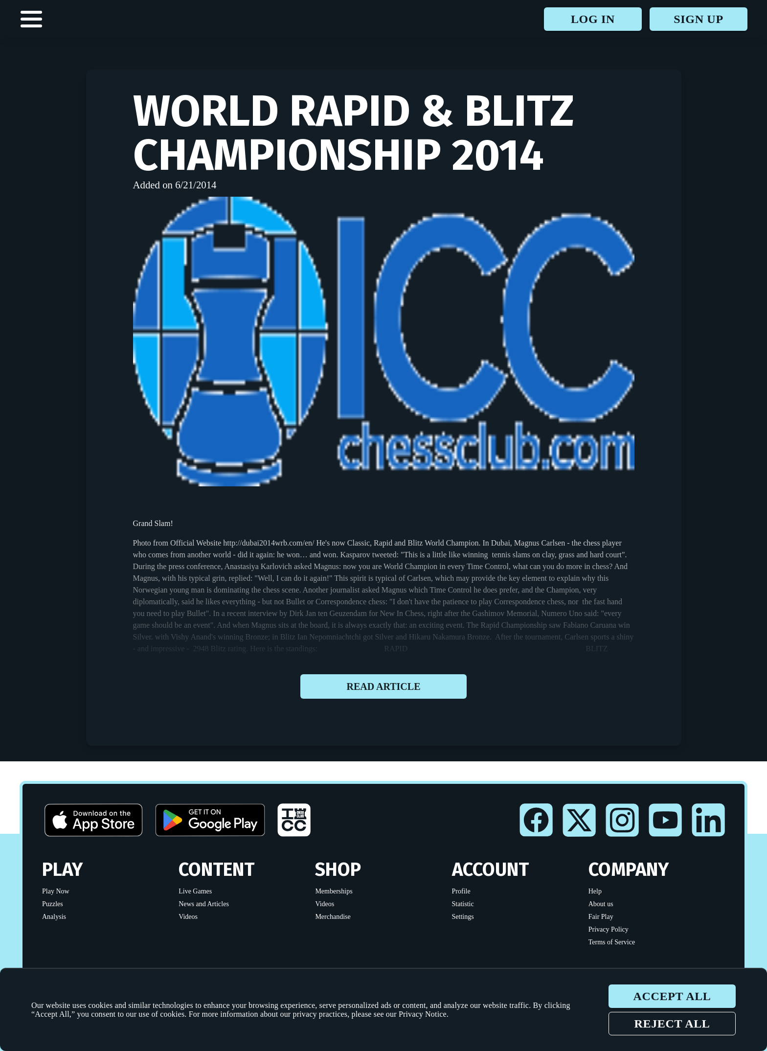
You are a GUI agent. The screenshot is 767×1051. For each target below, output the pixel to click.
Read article (383, 686)
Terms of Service (611, 942)
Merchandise (332, 916)
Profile (461, 891)
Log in (593, 19)
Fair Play (600, 916)
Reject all (672, 1023)
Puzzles (52, 904)
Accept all (672, 996)
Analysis (54, 916)
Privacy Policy (608, 929)
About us (600, 904)
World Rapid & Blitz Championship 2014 (353, 133)
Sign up (698, 19)
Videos (188, 916)
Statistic (463, 904)
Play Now (55, 891)
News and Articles (204, 904)
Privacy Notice (423, 1014)
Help (595, 891)
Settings (463, 916)
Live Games (195, 891)
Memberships (333, 891)
